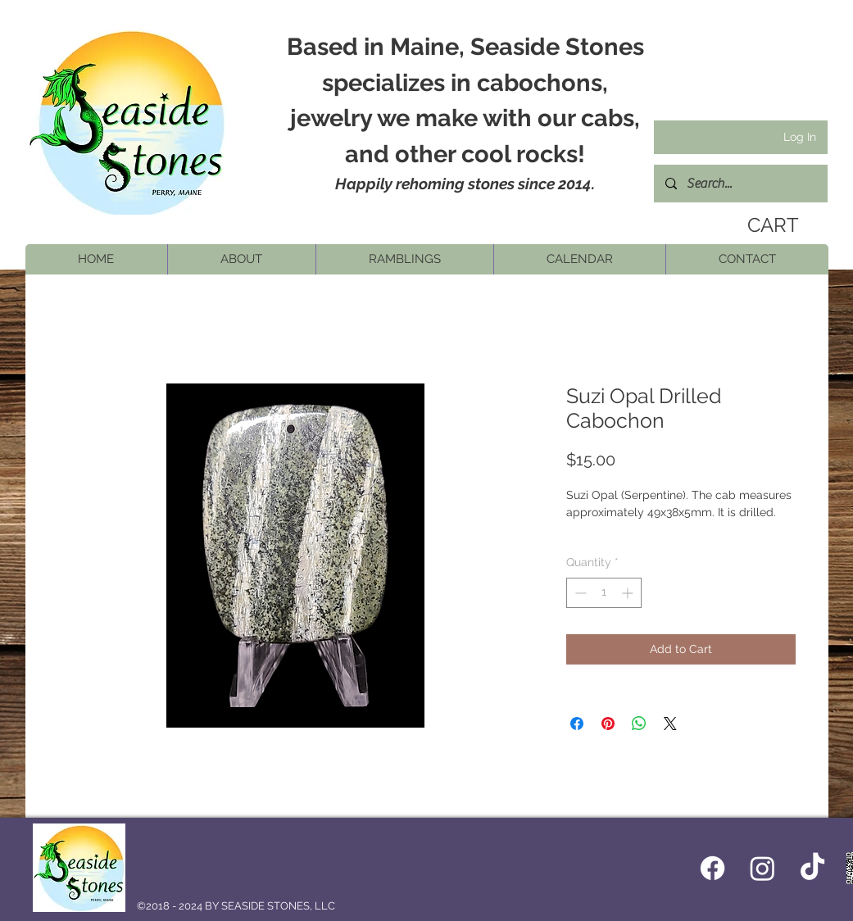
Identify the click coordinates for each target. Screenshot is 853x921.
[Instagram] (762, 868)
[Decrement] (579, 592)
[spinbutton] (604, 592)
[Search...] (740, 183)
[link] (768, 225)
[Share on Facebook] (577, 723)
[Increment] (629, 592)
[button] (241, 259)
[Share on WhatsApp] (639, 723)
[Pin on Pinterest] (608, 723)
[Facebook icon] (712, 868)
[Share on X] (670, 723)
